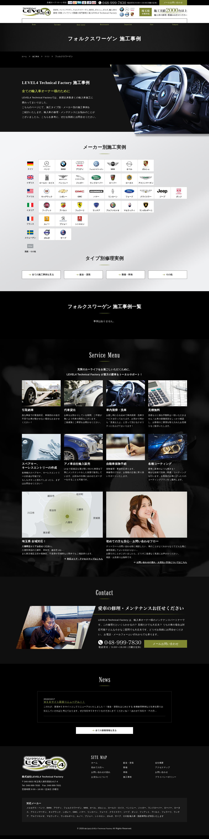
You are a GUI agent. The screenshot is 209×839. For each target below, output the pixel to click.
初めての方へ (97, 771)
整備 (125, 771)
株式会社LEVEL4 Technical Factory (98, 832)
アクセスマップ (162, 771)
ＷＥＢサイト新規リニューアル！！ (64, 705)
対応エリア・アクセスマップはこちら (82, 562)
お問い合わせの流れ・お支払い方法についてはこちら (158, 565)
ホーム (94, 766)
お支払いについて (99, 781)
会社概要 (159, 766)
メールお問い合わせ (173, 2)
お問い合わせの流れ (100, 776)
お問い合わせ (161, 776)
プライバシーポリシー (165, 781)
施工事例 (127, 781)
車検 (125, 776)
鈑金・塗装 (128, 766)
